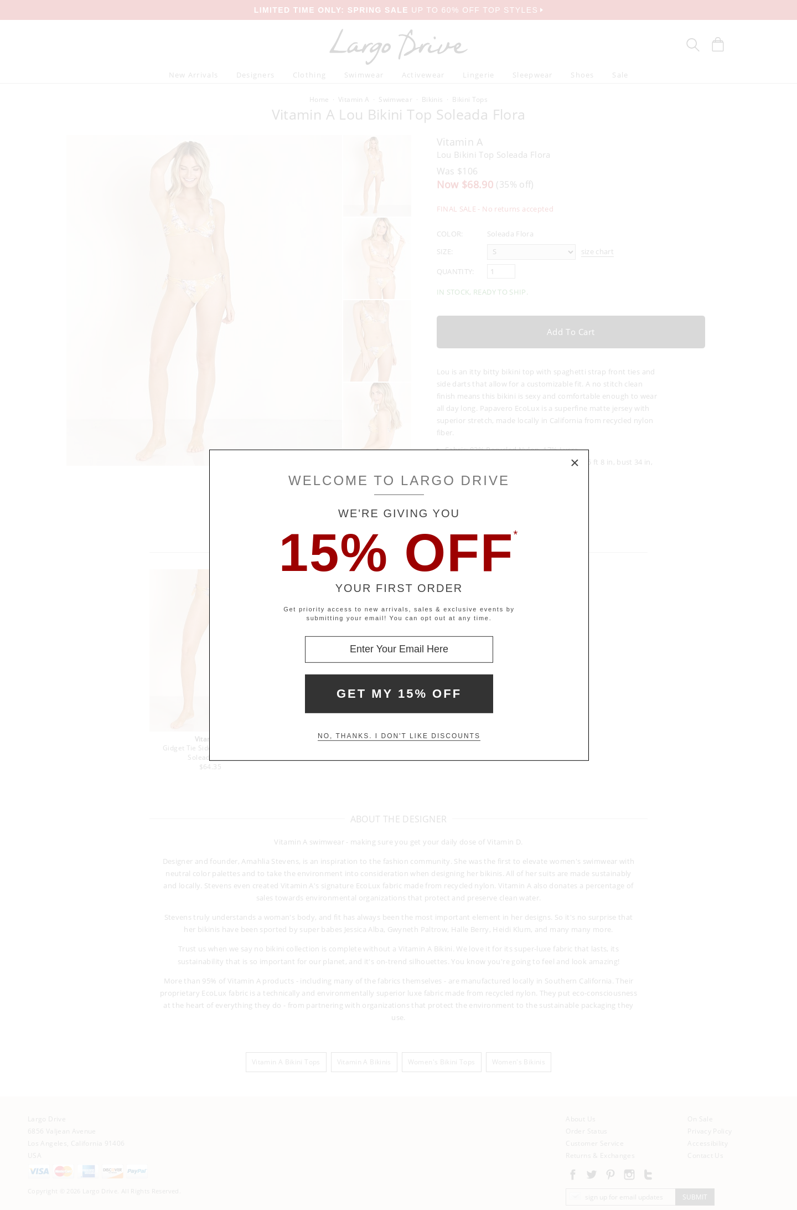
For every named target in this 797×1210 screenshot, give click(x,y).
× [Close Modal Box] (575, 463)
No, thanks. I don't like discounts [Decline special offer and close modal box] (399, 736)
